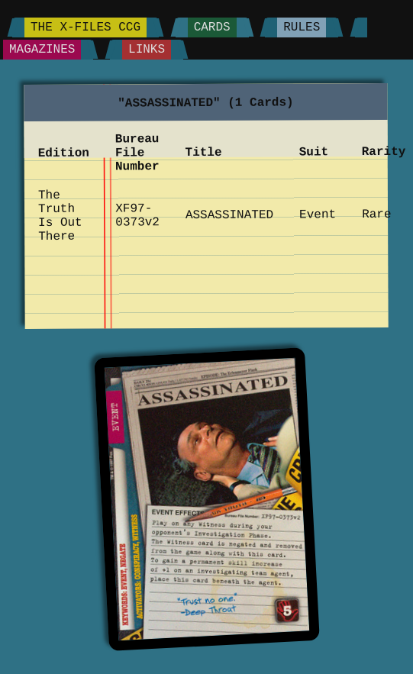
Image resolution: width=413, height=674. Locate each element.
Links (146, 49)
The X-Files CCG (85, 27)
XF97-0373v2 (138, 215)
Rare (377, 214)
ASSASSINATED (229, 215)
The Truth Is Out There (60, 216)
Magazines (42, 49)
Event (318, 214)
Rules (301, 27)
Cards (212, 27)
